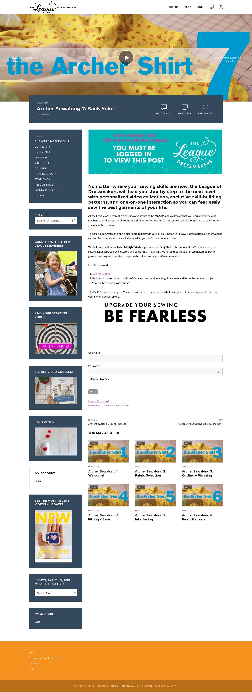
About (32, 652)
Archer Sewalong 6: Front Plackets (201, 516)
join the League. (113, 292)
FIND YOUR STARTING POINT (52, 141)
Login (200, 7)
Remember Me (98, 379)
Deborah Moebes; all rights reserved (131, 686)
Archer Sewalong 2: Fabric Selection (155, 473)
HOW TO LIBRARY (45, 173)
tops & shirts (122, 405)
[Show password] (218, 371)
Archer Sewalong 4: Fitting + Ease (108, 516)
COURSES (40, 168)
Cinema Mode (205, 109)
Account (39, 195)
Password (94, 365)
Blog (187, 7)
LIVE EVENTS (42, 152)
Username (94, 352)
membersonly (96, 405)
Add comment (43, 114)
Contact (33, 663)
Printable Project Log (46, 190)
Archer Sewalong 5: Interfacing (149, 516)
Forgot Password (98, 401)
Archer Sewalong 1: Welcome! (102, 473)
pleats (109, 405)
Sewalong (42, 103)
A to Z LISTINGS (44, 184)
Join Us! (174, 7)
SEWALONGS (42, 179)
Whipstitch (173, 686)
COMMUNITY (42, 146)
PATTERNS (41, 157)
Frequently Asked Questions (45, 657)
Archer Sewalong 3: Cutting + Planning (196, 473)
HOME (38, 135)
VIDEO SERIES (43, 162)
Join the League (101, 273)
